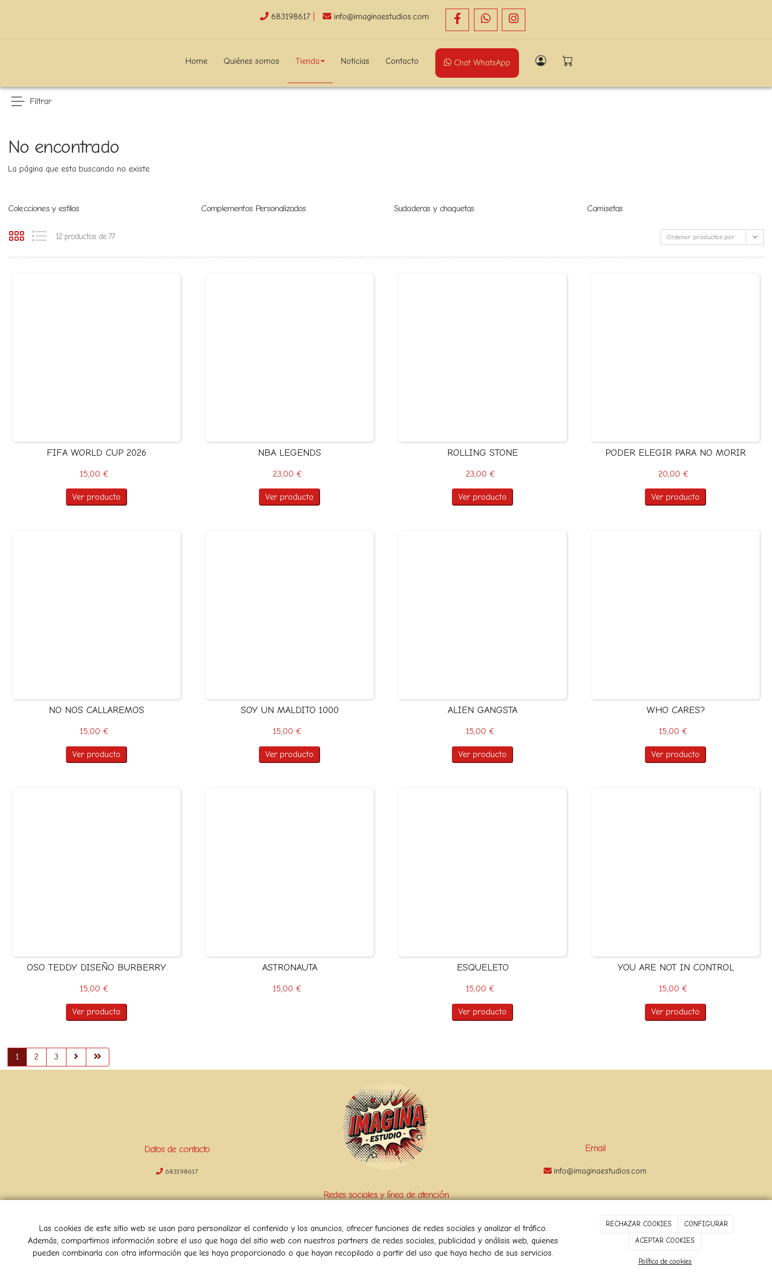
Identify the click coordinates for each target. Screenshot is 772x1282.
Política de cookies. (665, 1261)
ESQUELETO (483, 967)
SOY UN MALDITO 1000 (290, 710)
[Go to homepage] (77, 61)
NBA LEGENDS (289, 452)
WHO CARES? (676, 710)
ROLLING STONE (482, 452)
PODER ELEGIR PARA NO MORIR (675, 452)
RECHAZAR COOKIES (639, 1224)
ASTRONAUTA (289, 967)
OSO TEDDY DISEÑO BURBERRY (96, 967)
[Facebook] (457, 20)
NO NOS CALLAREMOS (96, 710)
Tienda (310, 61)
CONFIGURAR (706, 1224)
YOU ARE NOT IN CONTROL (676, 967)
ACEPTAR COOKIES (665, 1240)
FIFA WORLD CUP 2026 (96, 452)
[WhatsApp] (486, 20)
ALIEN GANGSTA (482, 710)
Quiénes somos (251, 61)
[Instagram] (513, 20)
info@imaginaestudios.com (381, 16)
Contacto (402, 61)
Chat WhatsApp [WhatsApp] (477, 63)
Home (196, 61)
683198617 (292, 16)
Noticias (355, 61)
